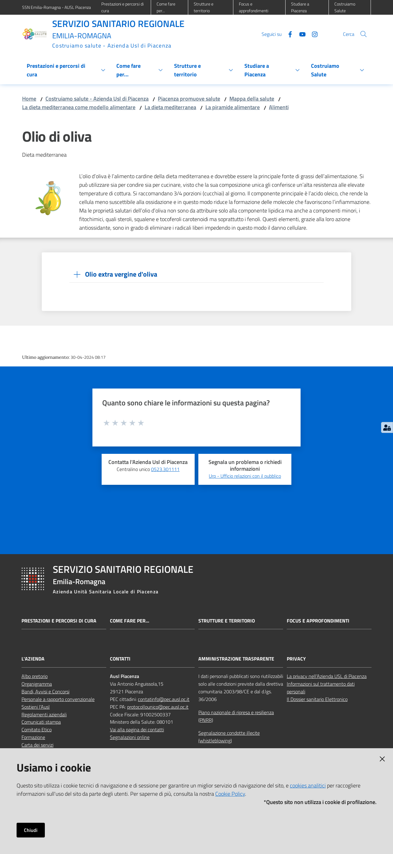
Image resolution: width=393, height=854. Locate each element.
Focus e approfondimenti (318, 620)
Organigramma (36, 683)
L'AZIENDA (33, 658)
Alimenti (279, 107)
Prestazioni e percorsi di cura (58, 620)
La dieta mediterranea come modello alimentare (78, 107)
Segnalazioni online (130, 737)
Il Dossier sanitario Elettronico (317, 699)
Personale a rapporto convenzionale (58, 699)
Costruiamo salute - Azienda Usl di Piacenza (97, 98)
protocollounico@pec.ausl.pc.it (158, 706)
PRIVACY (296, 658)
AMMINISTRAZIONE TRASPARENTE (236, 658)
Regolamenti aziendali (44, 714)
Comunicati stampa (41, 722)
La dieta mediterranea (170, 107)
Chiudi (30, 830)
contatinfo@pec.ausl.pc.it (163, 699)
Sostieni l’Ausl (35, 706)
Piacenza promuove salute (189, 98)
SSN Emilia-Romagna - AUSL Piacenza (56, 7)
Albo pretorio (34, 676)
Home (29, 98)
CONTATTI (120, 658)
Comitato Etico (36, 729)
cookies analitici (308, 785)
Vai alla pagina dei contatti (137, 729)
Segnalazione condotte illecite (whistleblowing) (229, 736)
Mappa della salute (251, 98)
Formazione (33, 737)
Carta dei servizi (37, 745)
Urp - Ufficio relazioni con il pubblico (245, 476)
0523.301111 (165, 469)
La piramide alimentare (232, 107)
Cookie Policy (230, 794)
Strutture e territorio (226, 620)
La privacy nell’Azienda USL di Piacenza (327, 676)
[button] (363, 34)
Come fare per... (129, 620)
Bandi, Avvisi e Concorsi (45, 691)
